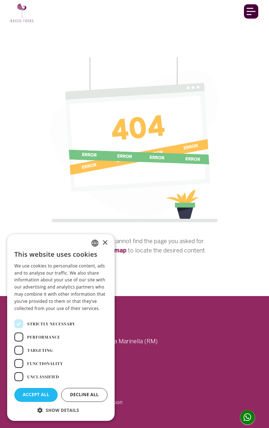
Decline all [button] (84, 395)
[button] (60, 410)
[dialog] (61, 327)
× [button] (104, 243)
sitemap (114, 250)
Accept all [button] (36, 395)
